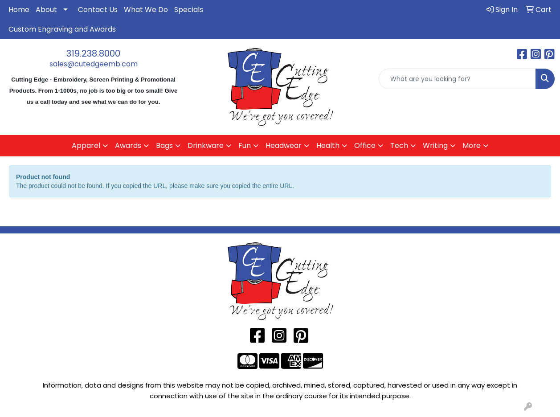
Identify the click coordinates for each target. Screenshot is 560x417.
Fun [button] (244, 145)
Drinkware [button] (206, 145)
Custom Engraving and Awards (62, 29)
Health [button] (327, 145)
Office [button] (365, 145)
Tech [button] (399, 145)
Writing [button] (435, 145)
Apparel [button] (86, 145)
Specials (188, 9)
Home (18, 9)
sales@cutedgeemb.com (93, 64)
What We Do (146, 9)
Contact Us (98, 9)
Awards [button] (128, 145)
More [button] (471, 145)
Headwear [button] (284, 145)
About (46, 9)
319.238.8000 (93, 53)
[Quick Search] (457, 79)
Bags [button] (164, 145)
